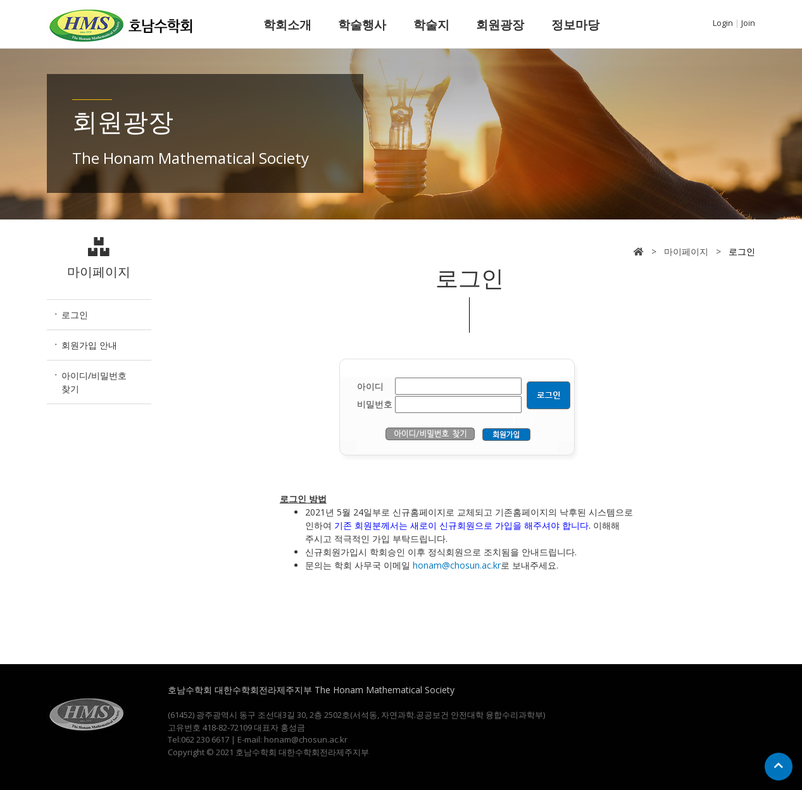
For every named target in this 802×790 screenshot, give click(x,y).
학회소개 (287, 24)
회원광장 (500, 24)
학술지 (431, 24)
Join (748, 22)
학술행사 (362, 24)
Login (723, 22)
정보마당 (575, 24)
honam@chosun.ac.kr (457, 565)
